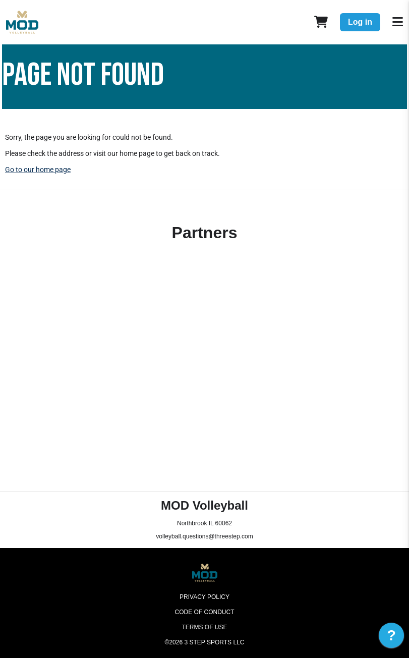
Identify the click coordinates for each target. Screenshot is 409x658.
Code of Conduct (205, 612)
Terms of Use (204, 627)
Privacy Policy (204, 596)
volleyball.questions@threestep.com (204, 536)
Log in (360, 22)
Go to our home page (38, 170)
